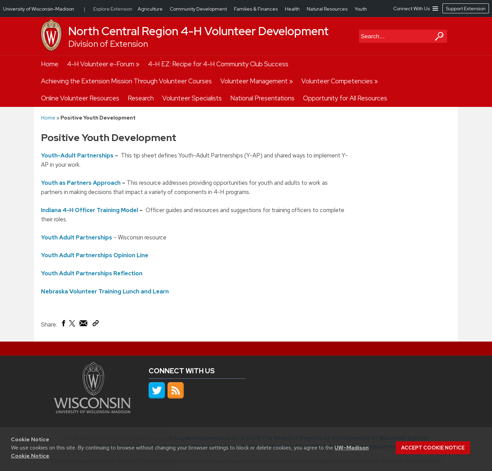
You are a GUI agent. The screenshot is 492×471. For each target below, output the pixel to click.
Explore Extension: (113, 9)
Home (49, 64)
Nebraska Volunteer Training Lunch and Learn (105, 291)
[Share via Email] (83, 325)
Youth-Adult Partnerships (77, 155)
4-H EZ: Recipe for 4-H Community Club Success (218, 64)
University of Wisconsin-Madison (38, 9)
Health (293, 9)
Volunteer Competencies (337, 81)
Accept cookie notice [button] (433, 447)
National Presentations (262, 98)
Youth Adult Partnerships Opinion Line (94, 255)
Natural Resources (327, 9)
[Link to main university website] (92, 411)
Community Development (199, 9)
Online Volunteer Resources (80, 98)
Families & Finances (256, 9)
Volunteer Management (254, 81)
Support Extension (466, 8)
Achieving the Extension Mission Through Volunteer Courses (126, 81)
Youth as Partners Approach (81, 182)
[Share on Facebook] (63, 325)
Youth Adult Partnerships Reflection (91, 273)
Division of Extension (108, 44)
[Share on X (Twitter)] (72, 326)
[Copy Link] (95, 324)
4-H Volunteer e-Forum (100, 64)
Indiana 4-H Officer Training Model (89, 209)
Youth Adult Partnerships (76, 237)
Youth (361, 9)
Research (141, 98)
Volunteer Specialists (192, 98)
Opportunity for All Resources (345, 98)
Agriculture (151, 9)
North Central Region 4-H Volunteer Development (198, 31)
